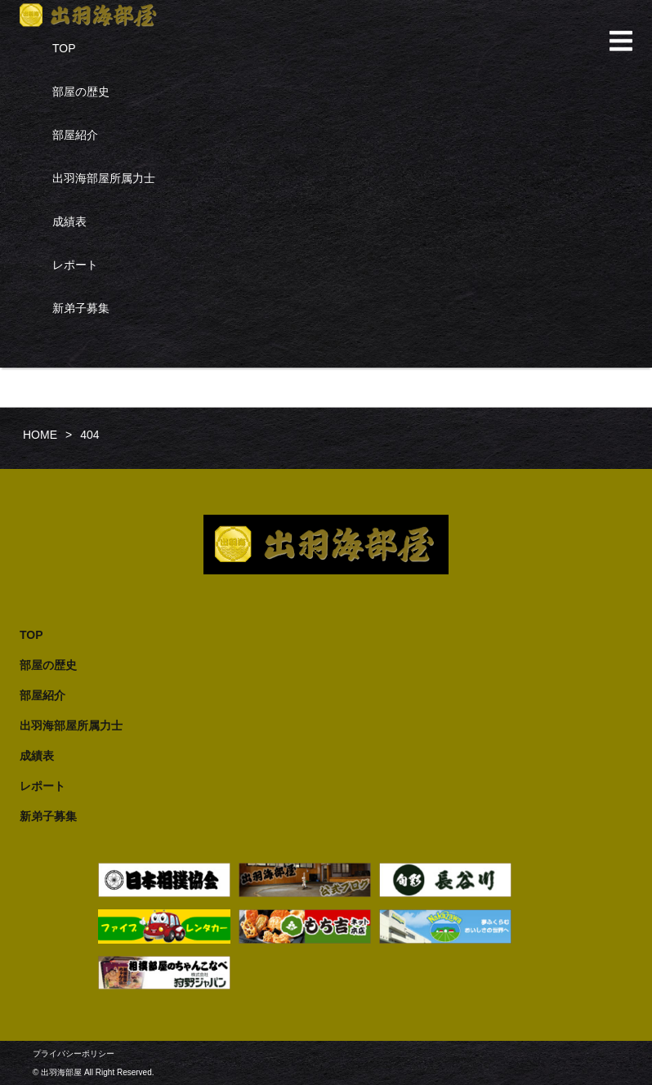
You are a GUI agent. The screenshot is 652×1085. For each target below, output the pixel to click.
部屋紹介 (75, 134)
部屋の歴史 (80, 91)
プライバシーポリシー (73, 1053)
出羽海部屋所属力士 (103, 178)
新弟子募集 (80, 308)
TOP (64, 48)
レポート (75, 264)
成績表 (69, 221)
